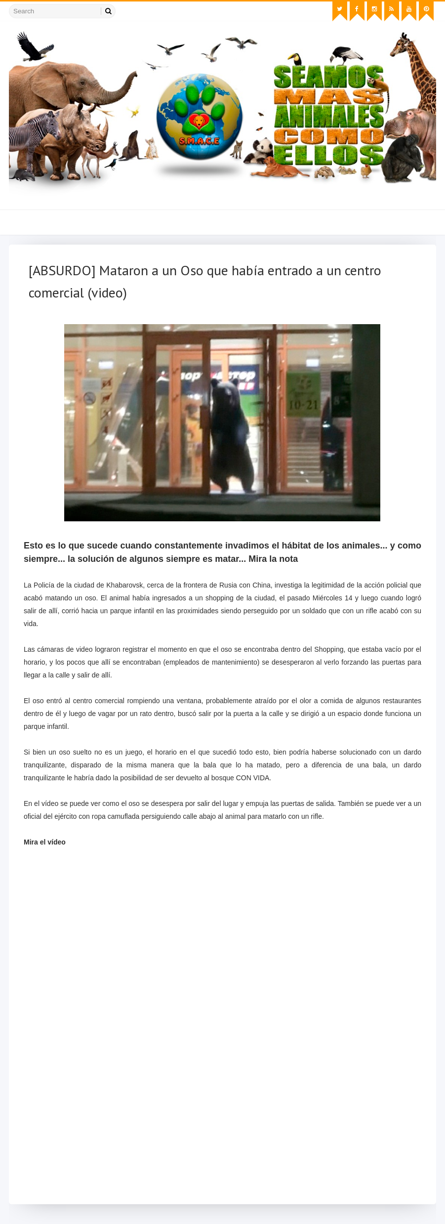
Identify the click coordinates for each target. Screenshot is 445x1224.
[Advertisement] (222, 1125)
